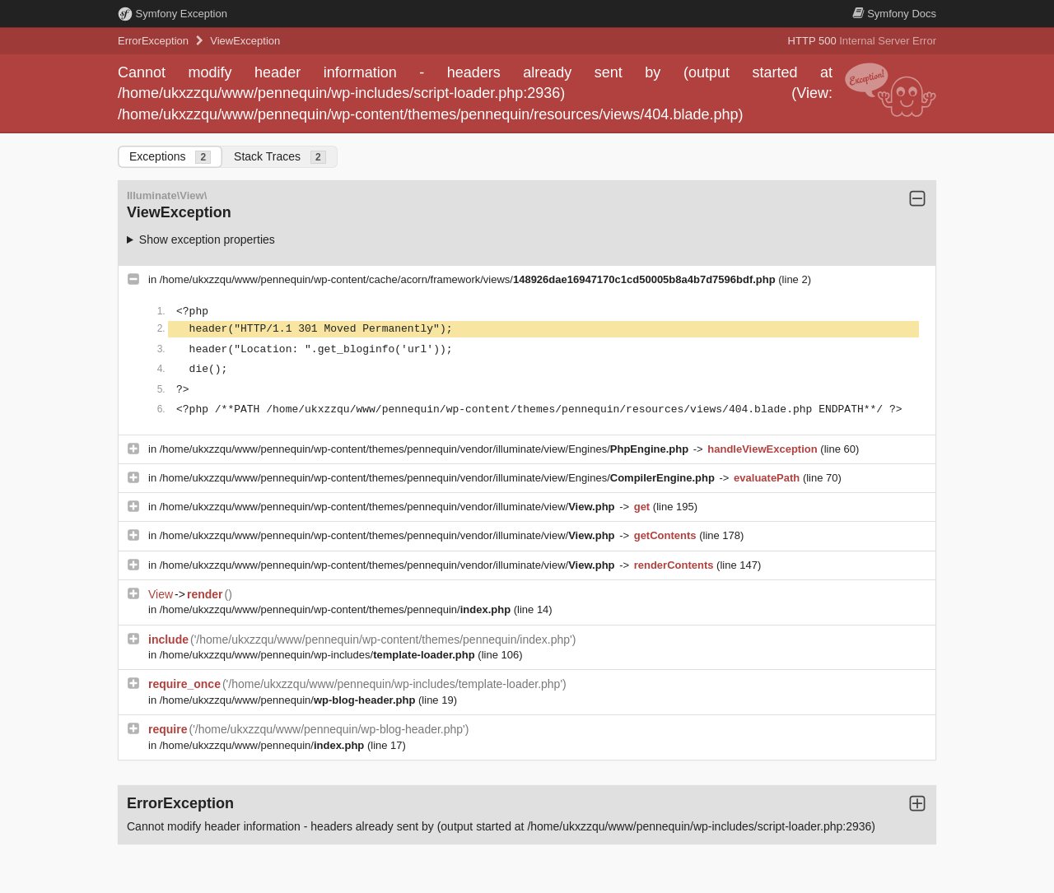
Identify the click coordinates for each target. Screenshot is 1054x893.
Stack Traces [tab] (280, 157)
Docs (894, 13)
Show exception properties (207, 239)
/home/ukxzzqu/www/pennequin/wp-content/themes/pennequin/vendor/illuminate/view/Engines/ (426, 449)
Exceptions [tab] (170, 157)
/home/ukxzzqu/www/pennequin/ (289, 700)
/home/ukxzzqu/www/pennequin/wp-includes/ (319, 655)
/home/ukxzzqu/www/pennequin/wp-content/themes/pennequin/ (337, 609)
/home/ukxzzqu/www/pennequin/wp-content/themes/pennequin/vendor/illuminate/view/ (389, 506)
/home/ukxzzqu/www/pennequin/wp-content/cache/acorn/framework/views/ (469, 279)
